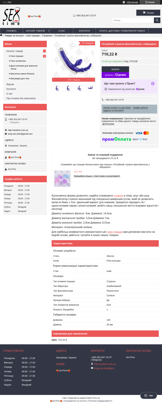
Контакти (84, 31)
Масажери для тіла (19, 78)
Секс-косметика (18, 61)
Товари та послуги (14, 35)
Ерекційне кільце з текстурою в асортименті (97, 176)
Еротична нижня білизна (22, 73)
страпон (118, 195)
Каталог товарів (35, 31)
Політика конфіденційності (100, 401)
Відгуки (10, 84)
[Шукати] (157, 20)
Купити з (115, 75)
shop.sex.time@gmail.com (20, 134)
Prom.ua (96, 398)
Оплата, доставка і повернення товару (122, 31)
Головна (11, 31)
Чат (148, 395)
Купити (115, 69)
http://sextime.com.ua (18, 130)
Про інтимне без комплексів (20, 98)
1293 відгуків (132, 2)
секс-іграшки (114, 231)
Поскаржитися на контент (75, 401)
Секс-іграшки (33, 35)
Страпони (47, 35)
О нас (61, 31)
